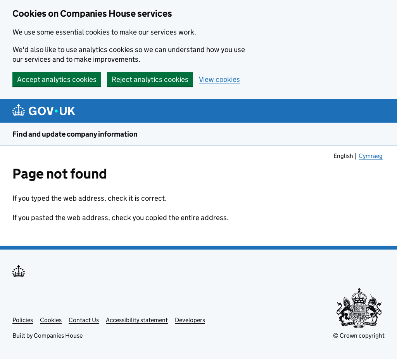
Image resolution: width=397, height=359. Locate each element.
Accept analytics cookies (57, 79)
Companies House (58, 335)
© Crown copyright (359, 335)
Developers (190, 320)
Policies (22, 320)
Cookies (51, 320)
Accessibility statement (137, 320)
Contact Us (84, 320)
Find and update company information (75, 134)
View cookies (219, 79)
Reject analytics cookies (150, 79)
